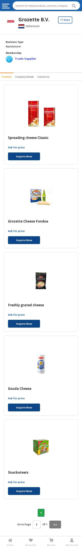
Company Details (24, 76)
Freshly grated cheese (26, 305)
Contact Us (43, 76)
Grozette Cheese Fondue (28, 221)
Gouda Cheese (19, 389)
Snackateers (18, 472)
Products (7, 76)
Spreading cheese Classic (28, 138)
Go (55, 524)
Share (65, 20)
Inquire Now (24, 156)
